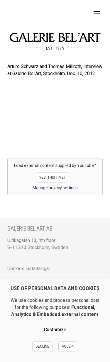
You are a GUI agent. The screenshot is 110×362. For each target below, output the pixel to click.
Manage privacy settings (55, 187)
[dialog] (55, 320)
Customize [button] (55, 329)
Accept (68, 346)
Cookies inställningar (28, 268)
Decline (42, 346)
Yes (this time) (52, 177)
